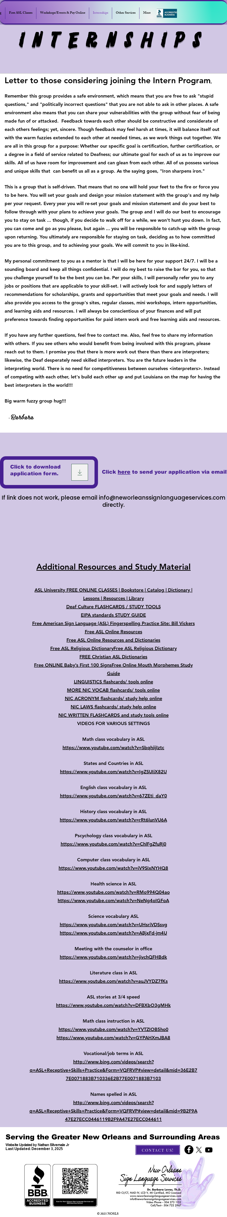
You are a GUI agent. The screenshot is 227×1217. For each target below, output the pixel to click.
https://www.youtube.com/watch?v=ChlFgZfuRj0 (113, 844)
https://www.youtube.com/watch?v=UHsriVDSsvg (113, 924)
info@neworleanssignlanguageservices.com (162, 497)
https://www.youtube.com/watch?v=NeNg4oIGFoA (113, 900)
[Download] (79, 472)
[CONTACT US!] (157, 1150)
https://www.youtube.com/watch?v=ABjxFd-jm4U (113, 933)
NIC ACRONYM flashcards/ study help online (113, 698)
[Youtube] (209, 1150)
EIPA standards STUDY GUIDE (113, 615)
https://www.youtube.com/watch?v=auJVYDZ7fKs (113, 981)
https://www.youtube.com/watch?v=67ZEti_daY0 (113, 796)
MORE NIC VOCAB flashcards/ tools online (113, 690)
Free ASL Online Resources (113, 631)
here (124, 472)
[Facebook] (188, 1149)
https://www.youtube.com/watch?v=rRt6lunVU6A (113, 820)
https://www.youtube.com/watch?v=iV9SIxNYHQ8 (113, 868)
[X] (199, 1150)
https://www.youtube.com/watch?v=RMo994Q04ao (113, 892)
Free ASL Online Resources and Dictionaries (113, 640)
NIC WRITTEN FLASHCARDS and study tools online (113, 715)
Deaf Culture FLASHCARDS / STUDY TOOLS (113, 606)
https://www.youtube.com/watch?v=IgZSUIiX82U (113, 771)
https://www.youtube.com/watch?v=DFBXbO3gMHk (113, 1005)
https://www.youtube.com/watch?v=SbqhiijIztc (113, 747)
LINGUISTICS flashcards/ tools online (113, 682)
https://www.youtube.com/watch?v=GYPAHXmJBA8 (113, 1037)
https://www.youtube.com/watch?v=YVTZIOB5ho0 (113, 1029)
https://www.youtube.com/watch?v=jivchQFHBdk (113, 957)
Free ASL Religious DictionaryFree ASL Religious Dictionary (113, 648)
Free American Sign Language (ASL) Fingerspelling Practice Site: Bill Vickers (113, 623)
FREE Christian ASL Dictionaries (113, 656)
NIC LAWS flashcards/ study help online (113, 707)
